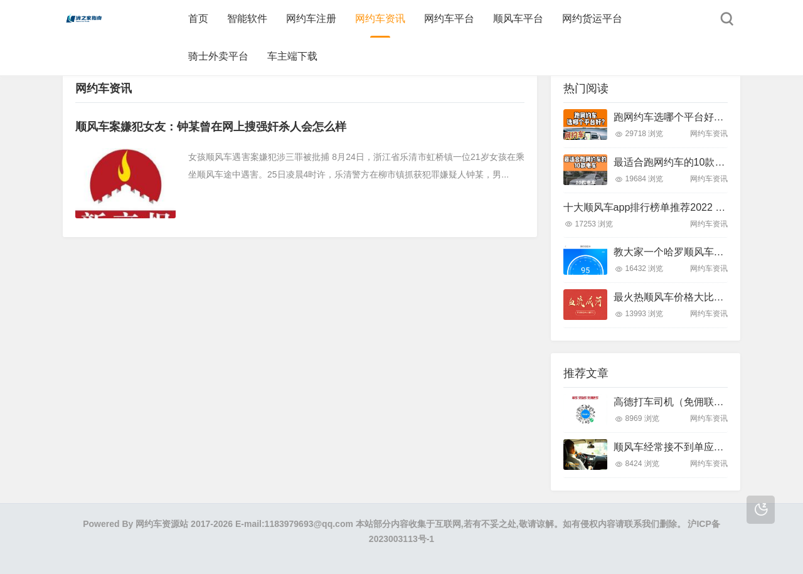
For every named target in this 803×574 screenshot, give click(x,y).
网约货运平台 (592, 18)
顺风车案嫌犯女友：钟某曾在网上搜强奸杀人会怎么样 (210, 126)
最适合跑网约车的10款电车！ (679, 162)
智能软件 (247, 18)
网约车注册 (311, 18)
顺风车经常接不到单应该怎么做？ (689, 447)
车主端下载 (292, 56)
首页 (198, 18)
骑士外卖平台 (218, 56)
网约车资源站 (162, 524)
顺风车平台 (518, 18)
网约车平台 (449, 18)
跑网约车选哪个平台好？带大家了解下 (699, 117)
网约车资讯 (380, 18)
